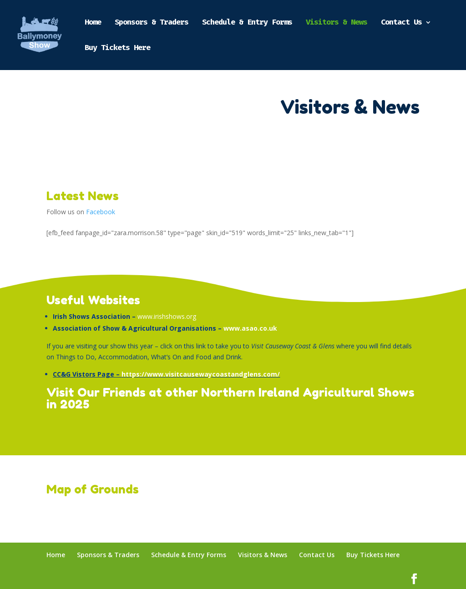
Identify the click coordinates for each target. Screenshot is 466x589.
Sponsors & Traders (151, 23)
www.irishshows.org (166, 316)
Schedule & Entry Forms (247, 23)
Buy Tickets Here (117, 48)
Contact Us (401, 23)
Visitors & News (336, 23)
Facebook (100, 211)
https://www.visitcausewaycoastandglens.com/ (201, 374)
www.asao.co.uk (250, 328)
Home (93, 23)
